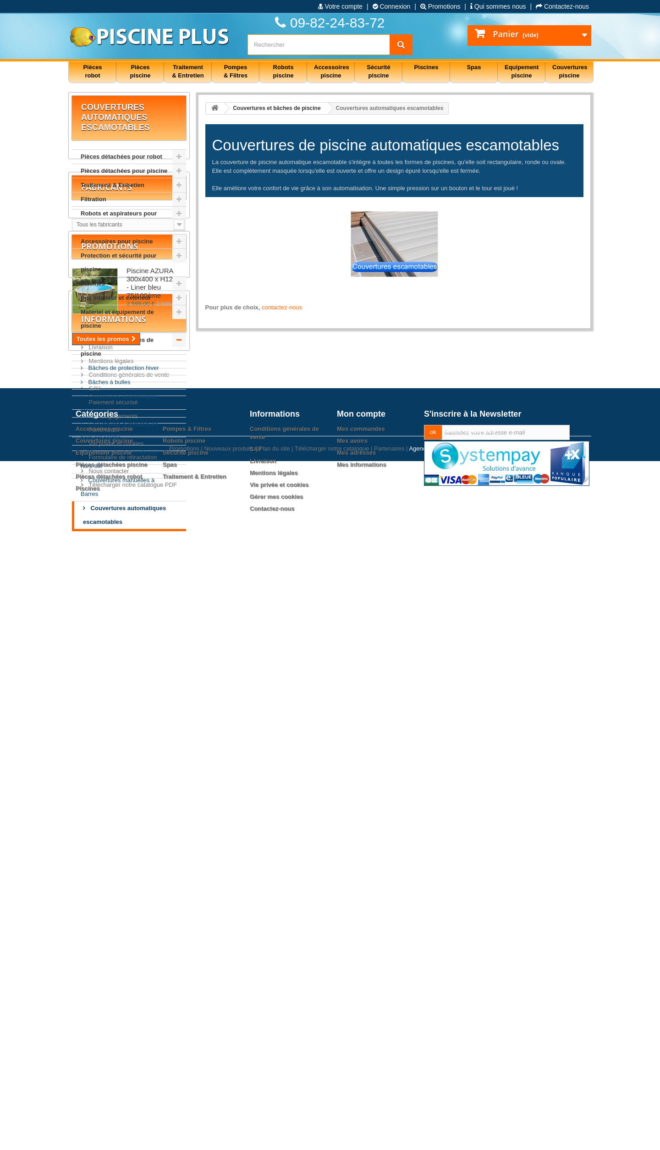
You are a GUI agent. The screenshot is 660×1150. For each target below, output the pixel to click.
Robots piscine (184, 1036)
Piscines (93, 283)
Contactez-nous (562, 6)
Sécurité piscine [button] (378, 71)
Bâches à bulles (108, 382)
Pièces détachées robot (109, 1072)
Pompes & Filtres (187, 1024)
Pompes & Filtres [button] (236, 71)
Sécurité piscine (186, 1048)
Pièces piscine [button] (140, 71)
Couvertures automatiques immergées (119, 403)
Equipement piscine (104, 1048)
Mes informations (361, 1060)
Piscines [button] (426, 67)
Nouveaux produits (228, 1137)
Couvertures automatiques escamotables (124, 515)
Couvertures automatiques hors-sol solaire (119, 431)
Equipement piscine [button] (522, 71)
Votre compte (340, 6)
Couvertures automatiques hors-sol (119, 459)
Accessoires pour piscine (117, 241)
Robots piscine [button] (283, 71)
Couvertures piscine (104, 1036)
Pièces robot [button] (92, 71)
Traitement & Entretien (112, 185)
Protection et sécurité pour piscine (118, 262)
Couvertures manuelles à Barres (117, 487)
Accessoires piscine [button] (331, 71)
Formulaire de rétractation (122, 904)
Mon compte (361, 1009)
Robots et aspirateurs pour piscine (119, 220)
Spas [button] (474, 67)
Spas (170, 1060)
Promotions (440, 6)
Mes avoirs (352, 1036)
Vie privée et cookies (115, 890)
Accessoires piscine (104, 1024)
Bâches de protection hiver (123, 367)
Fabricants (106, 566)
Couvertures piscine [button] (570, 71)
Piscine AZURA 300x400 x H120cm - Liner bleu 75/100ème (156, 676)
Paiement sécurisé (112, 849)
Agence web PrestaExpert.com (449, 1137)
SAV (93, 835)
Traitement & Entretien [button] (188, 71)
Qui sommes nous (498, 6)
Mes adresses (356, 1048)
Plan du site (274, 1137)
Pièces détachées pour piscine (124, 170)
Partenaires (103, 876)
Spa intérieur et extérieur (116, 297)
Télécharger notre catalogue (332, 1137)
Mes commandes (361, 1024)
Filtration (93, 199)
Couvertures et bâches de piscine (117, 346)
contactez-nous (282, 307)
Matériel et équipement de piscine (117, 318)
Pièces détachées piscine (112, 1060)
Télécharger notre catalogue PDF (132, 931)
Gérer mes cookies (276, 1092)
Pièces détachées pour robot (121, 156)
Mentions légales (110, 807)
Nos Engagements (112, 862)
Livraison (100, 794)
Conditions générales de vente (128, 821)
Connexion (392, 6)
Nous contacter (108, 917)
